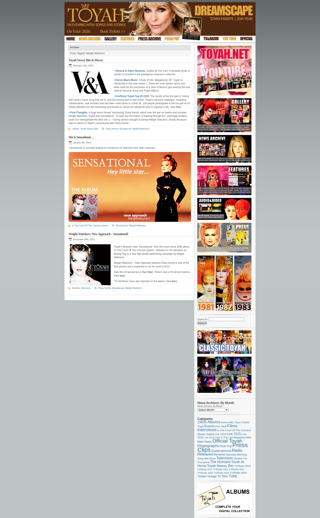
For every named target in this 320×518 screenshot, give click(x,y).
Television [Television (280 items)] (224, 458)
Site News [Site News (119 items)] (210, 458)
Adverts (76, 288)
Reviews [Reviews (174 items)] (219, 454)
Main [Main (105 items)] (249, 437)
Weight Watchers (140, 128)
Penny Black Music (127, 80)
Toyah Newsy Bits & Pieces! (86, 60)
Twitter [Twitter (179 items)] (202, 476)
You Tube (147, 272)
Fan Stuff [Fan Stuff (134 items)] (221, 426)
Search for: (202, 319)
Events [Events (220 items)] (209, 426)
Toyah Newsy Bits (89, 128)
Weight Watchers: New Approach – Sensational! (98, 234)
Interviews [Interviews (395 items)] (206, 429)
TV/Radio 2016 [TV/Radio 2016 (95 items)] (220, 469)
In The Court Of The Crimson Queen (90, 225)
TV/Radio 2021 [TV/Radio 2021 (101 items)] (236, 469)
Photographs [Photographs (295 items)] (208, 446)
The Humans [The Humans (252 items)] (220, 462)
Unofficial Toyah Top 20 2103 (132, 96)
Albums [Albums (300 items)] (213, 422)
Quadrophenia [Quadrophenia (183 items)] (221, 450)
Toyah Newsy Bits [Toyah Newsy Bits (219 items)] (220, 466)
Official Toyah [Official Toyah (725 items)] (227, 441)
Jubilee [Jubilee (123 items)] (210, 434)
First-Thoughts (79, 112)
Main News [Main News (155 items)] (204, 441)
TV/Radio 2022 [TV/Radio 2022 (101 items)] (205, 473)
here (178, 107)
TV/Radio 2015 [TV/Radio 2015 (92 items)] (204, 469)
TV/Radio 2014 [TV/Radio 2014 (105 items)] (242, 466)
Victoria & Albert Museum (130, 70)
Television (86, 288)
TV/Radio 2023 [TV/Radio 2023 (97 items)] (221, 473)
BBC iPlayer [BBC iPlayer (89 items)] (235, 422)
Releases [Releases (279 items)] (205, 454)
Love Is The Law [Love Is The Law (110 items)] (224, 437)
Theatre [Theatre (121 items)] (237, 458)
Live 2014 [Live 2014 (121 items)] (220, 434)
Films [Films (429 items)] (232, 425)
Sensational (125, 128)
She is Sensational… (81, 137)
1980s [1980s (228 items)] (202, 422)
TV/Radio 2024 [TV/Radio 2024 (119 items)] (238, 472)
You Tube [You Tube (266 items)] (229, 476)
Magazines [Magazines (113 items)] (239, 437)
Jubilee (75, 128)
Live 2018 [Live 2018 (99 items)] (209, 437)
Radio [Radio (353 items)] (237, 450)
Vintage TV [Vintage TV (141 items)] (214, 476)
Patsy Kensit (112, 128)
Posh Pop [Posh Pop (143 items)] (226, 446)
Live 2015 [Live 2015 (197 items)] (234, 434)
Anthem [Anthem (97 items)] (225, 422)
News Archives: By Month (209, 406)
